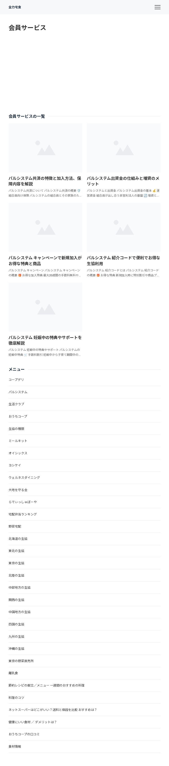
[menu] (157, 7)
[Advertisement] (85, 73)
